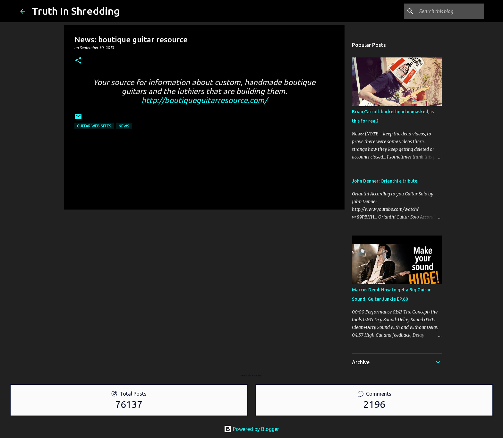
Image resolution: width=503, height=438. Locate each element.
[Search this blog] (450, 11)
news (124, 126)
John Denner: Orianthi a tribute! (385, 181)
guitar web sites (94, 126)
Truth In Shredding (76, 11)
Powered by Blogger (251, 429)
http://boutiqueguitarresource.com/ (204, 100)
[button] (78, 60)
